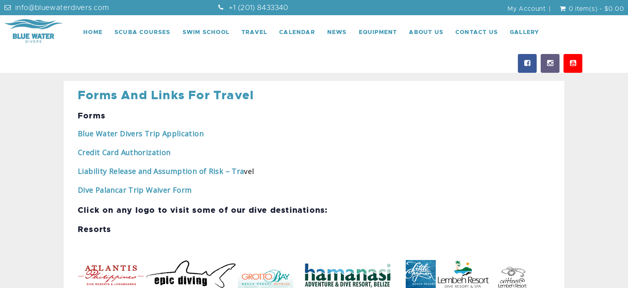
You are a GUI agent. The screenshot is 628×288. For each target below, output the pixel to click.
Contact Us (476, 32)
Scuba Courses (143, 32)
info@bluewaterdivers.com (62, 7)
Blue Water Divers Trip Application (141, 133)
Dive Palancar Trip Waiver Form (134, 190)
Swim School (206, 32)
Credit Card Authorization (124, 152)
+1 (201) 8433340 (258, 7)
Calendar (297, 32)
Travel (254, 32)
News (337, 32)
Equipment (378, 32)
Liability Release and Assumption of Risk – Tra (161, 171)
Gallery (524, 32)
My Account (526, 9)
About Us (426, 32)
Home (93, 32)
